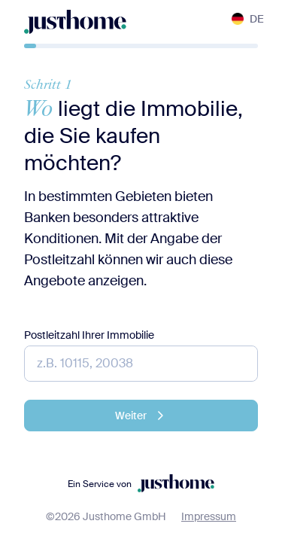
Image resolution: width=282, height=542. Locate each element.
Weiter (141, 415)
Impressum (208, 516)
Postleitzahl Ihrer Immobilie (89, 335)
